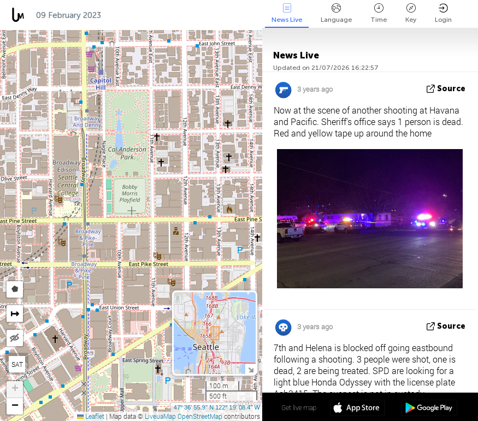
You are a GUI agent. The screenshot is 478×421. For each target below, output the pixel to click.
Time (378, 13)
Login (443, 13)
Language (336, 13)
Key (410, 13)
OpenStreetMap (200, 416)
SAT (17, 364)
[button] (15, 389)
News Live (287, 13)
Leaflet (90, 416)
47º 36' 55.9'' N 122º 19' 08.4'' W (217, 407)
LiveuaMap (160, 416)
